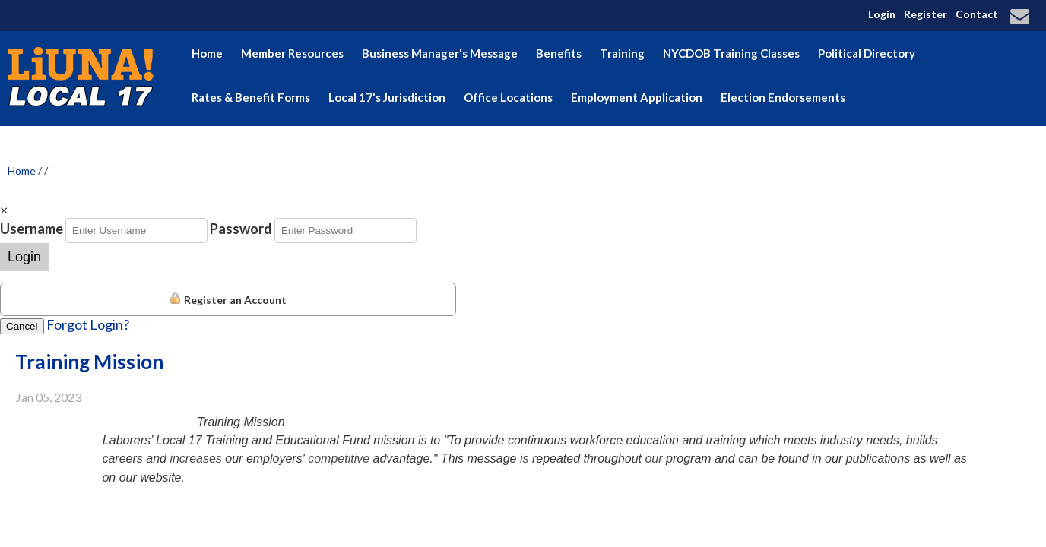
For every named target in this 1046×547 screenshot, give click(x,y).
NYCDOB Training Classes (731, 53)
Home (207, 53)
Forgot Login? (87, 324)
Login (881, 14)
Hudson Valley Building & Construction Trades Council (336, 141)
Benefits (559, 53)
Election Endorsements (783, 97)
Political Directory (866, 53)
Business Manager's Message (440, 53)
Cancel (22, 326)
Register (925, 14)
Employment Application (636, 97)
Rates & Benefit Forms (251, 97)
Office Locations (508, 97)
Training (622, 53)
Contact (977, 14)
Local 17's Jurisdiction (386, 97)
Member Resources (292, 53)
